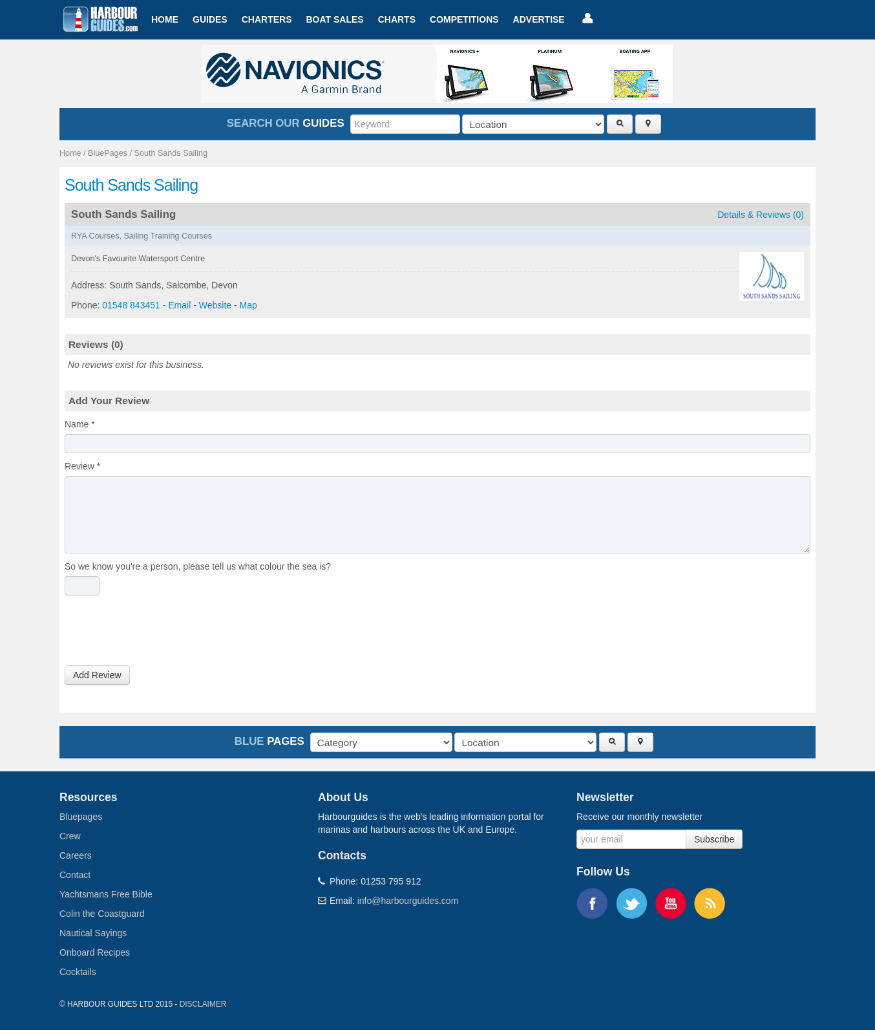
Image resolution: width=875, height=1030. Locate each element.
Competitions (464, 19)
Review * (82, 466)
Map (248, 305)
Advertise (539, 19)
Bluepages (80, 816)
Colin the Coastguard (102, 913)
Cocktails (77, 972)
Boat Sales (334, 19)
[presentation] (163, 633)
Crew (70, 836)
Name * (80, 424)
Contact (74, 875)
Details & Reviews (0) (760, 214)
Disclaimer (203, 1004)
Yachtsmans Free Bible (106, 894)
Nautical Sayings (93, 933)
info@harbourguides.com (408, 901)
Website (215, 305)
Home (164, 19)
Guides (210, 19)
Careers (75, 855)
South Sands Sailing (170, 153)
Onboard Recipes (94, 952)
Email (179, 305)
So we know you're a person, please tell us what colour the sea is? (198, 566)
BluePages (107, 153)
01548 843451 (131, 305)
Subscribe (714, 839)
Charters (267, 19)
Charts (397, 19)
